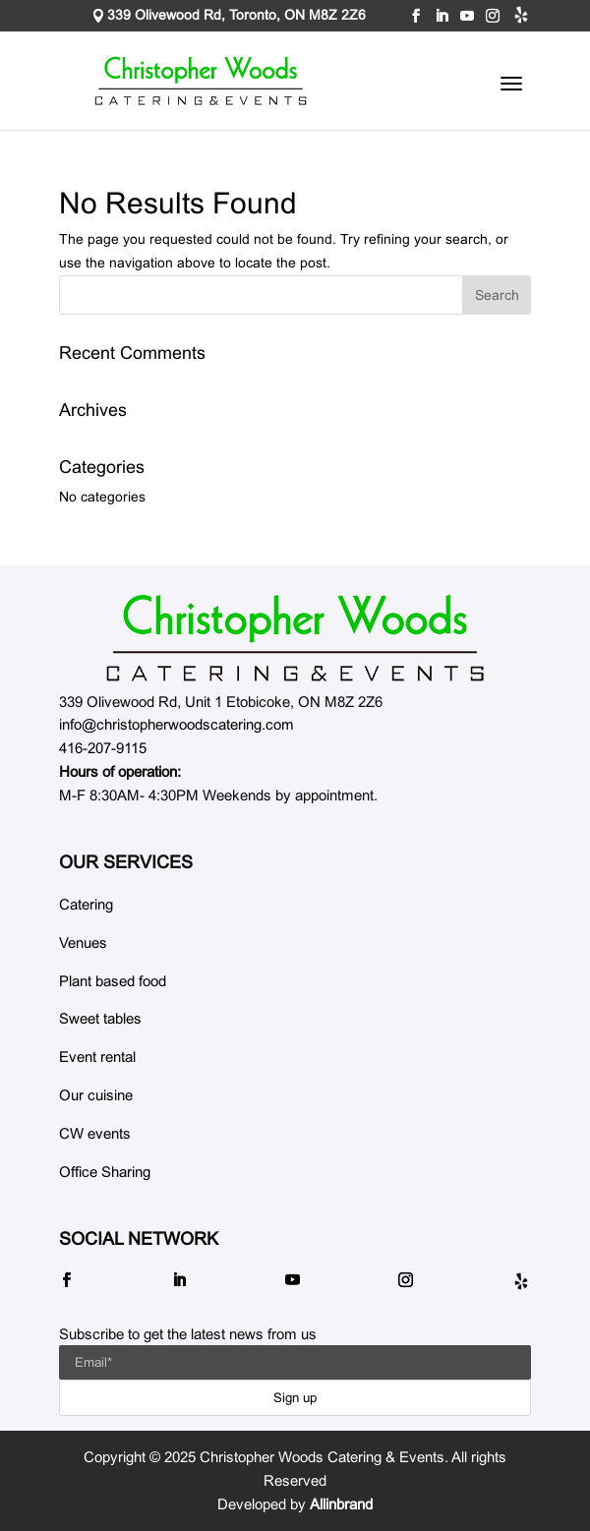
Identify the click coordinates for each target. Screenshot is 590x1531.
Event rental (97, 1056)
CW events (95, 1133)
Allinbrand (341, 1504)
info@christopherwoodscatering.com (176, 724)
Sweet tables (100, 1018)
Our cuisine (96, 1095)
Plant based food (112, 980)
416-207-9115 (103, 747)
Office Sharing (104, 1171)
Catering (86, 904)
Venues (83, 942)
